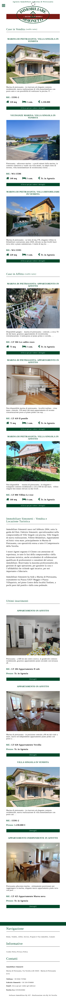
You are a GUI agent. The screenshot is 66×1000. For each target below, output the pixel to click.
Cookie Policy (11, 952)
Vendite (14, 937)
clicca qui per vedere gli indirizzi (23, 986)
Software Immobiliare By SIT (20, 995)
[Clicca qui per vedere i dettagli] (33, 108)
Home (8, 937)
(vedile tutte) (31, 29)
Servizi (26, 937)
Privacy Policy (22, 952)
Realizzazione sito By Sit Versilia (44, 995)
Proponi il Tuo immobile (39, 937)
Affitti (20, 937)
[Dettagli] (33, 679)
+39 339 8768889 (20, 982)
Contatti (52, 937)
